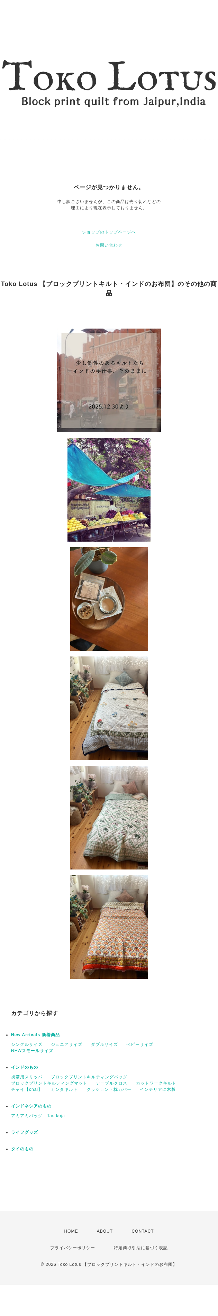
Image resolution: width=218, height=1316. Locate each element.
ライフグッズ (24, 1132)
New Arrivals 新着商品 (35, 1034)
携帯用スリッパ (27, 1077)
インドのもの (24, 1067)
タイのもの (22, 1149)
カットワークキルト (156, 1083)
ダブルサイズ (104, 1044)
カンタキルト (64, 1089)
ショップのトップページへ (109, 232)
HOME (71, 1231)
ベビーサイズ (139, 1044)
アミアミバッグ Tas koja (38, 1115)
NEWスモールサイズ (32, 1050)
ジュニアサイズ (66, 1044)
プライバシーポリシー (72, 1247)
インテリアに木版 (158, 1089)
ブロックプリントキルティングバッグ (89, 1077)
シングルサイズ (27, 1044)
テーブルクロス (111, 1083)
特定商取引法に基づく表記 (141, 1247)
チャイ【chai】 (27, 1089)
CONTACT (142, 1231)
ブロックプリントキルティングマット (49, 1083)
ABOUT (105, 1231)
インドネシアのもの (31, 1106)
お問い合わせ (109, 245)
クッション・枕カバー (109, 1089)
